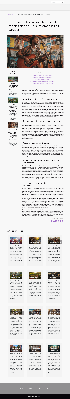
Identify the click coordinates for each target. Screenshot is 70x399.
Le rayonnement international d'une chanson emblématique (42, 81)
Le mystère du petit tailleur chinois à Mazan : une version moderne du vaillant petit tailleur (13, 134)
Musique (38, 388)
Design (30, 388)
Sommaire (43, 73)
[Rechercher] (57, 2)
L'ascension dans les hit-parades (42, 79)
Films (12, 14)
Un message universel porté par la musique (42, 77)
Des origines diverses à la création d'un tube (42, 75)
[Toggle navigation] (8, 7)
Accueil (8, 14)
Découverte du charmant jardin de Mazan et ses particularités (13, 86)
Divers (47, 388)
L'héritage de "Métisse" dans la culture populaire (42, 83)
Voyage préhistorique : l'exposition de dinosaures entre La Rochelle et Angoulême (13, 108)
